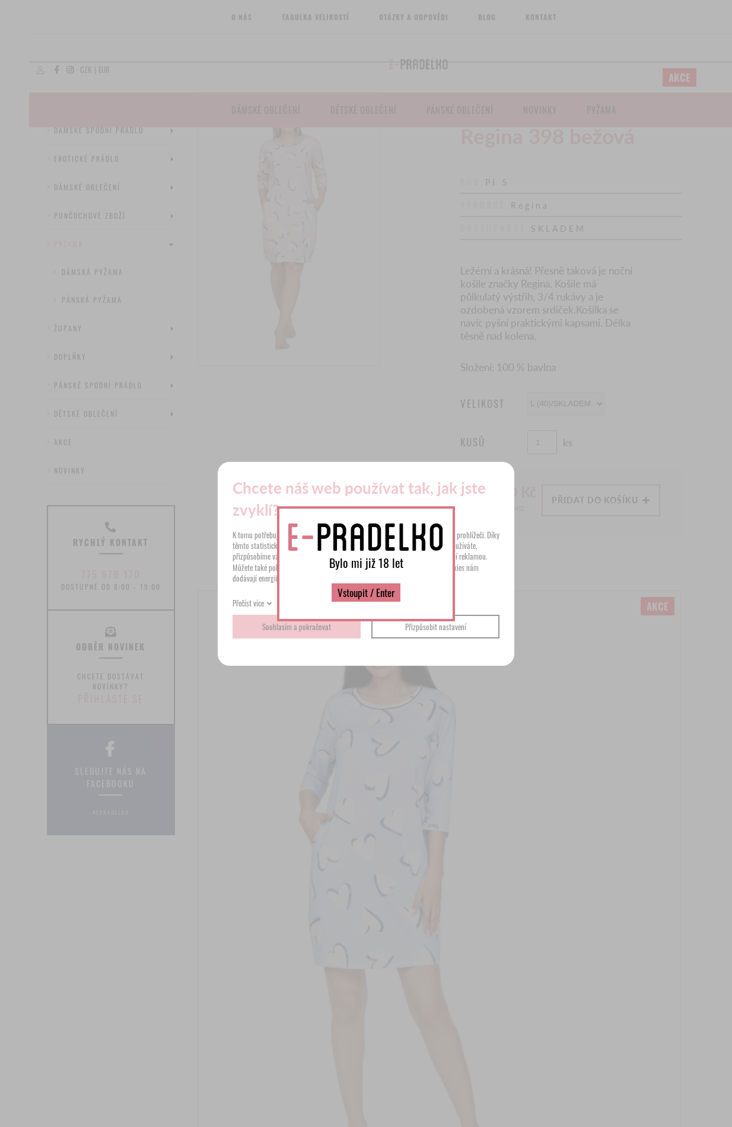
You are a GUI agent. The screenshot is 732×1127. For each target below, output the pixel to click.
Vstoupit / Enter (366, 592)
